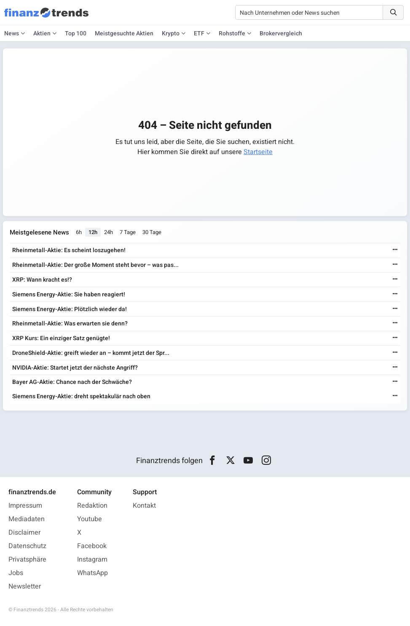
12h (92, 233)
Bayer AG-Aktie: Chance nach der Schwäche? (72, 382)
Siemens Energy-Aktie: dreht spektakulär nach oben (81, 396)
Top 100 (75, 33)
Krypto (171, 33)
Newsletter (24, 586)
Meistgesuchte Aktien (124, 33)
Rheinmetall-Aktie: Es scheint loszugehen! (69, 250)
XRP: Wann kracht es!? (42, 279)
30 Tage (151, 233)
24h (108, 233)
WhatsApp (92, 573)
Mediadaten (26, 519)
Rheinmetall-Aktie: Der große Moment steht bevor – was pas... (95, 265)
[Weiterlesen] (395, 250)
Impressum (25, 506)
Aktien (42, 33)
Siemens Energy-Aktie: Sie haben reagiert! (68, 294)
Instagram (92, 559)
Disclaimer (24, 532)
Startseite (258, 152)
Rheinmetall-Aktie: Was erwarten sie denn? (70, 323)
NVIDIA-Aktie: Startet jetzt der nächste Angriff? (75, 367)
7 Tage (128, 233)
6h (79, 233)
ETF (199, 33)
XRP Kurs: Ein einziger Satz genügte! (61, 338)
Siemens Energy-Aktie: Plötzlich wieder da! (69, 309)
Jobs (15, 573)
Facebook (92, 546)
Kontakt (144, 506)
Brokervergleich (281, 33)
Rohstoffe (232, 33)
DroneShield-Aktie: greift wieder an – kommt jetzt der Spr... (90, 353)
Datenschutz (27, 546)
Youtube (89, 519)
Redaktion (92, 506)
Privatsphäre (27, 559)
